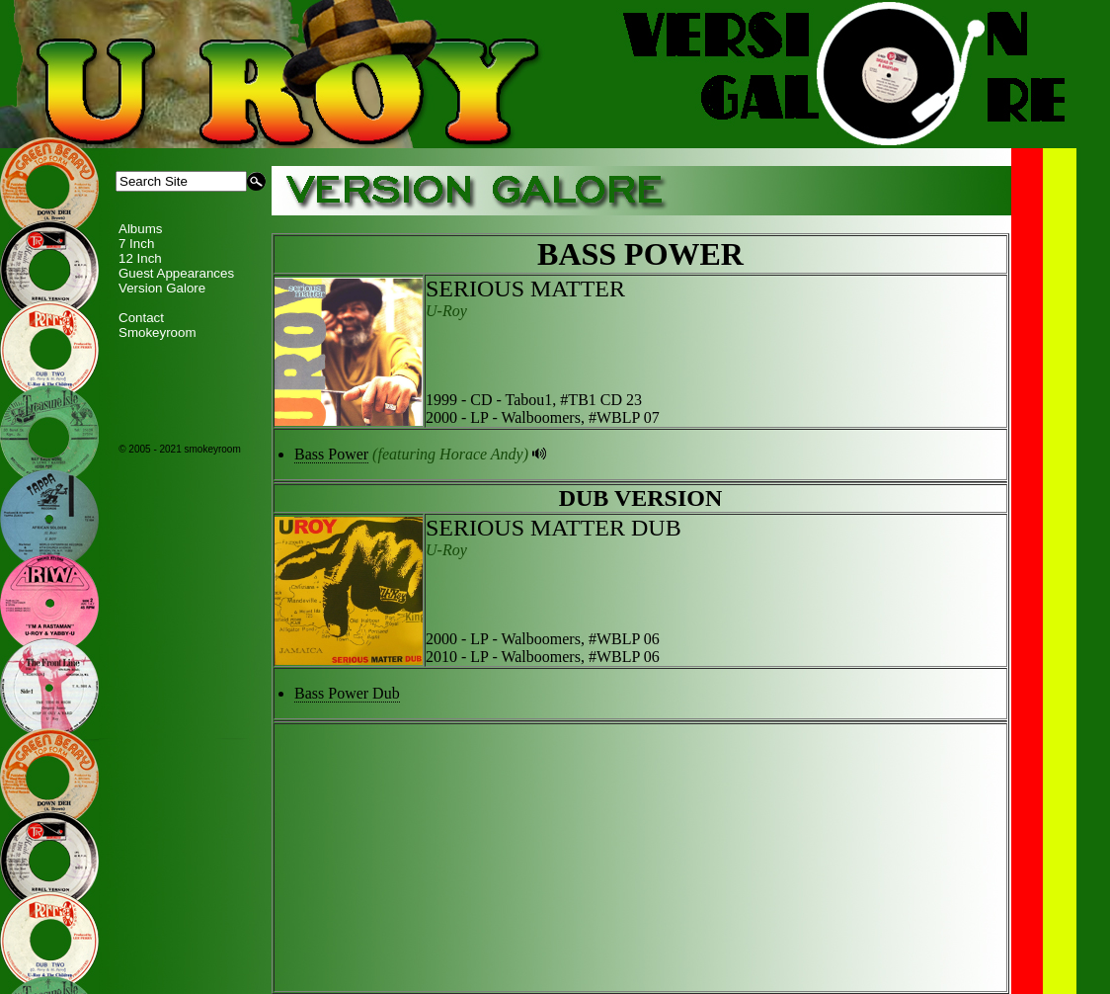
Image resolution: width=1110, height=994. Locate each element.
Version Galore (162, 288)
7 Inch (136, 243)
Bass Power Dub (347, 693)
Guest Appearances (176, 273)
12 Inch (140, 258)
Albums (140, 228)
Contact (141, 317)
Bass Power (331, 454)
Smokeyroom (158, 332)
